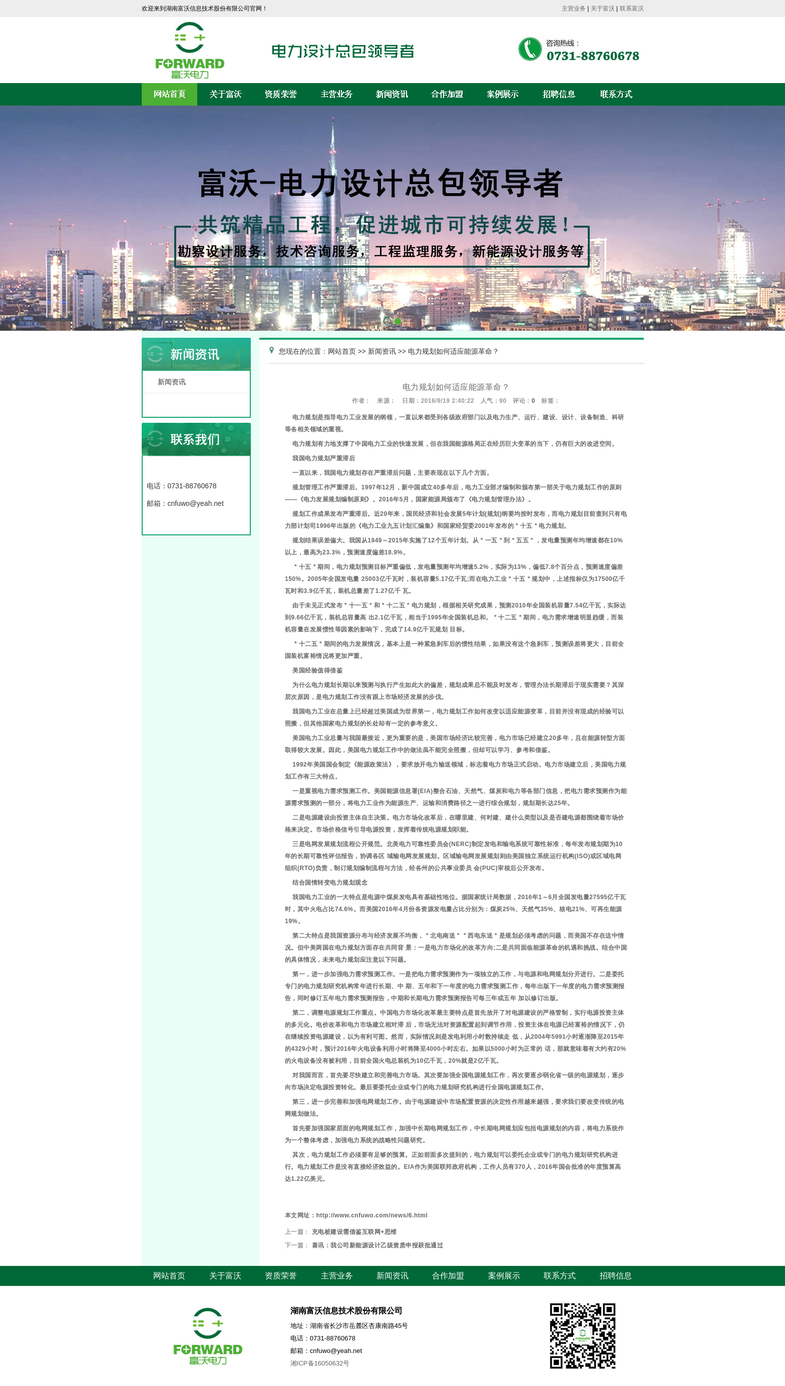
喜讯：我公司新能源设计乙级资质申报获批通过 (378, 1245)
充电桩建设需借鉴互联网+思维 (354, 1231)
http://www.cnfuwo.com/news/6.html (372, 1215)
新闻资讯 (172, 382)
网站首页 (342, 351)
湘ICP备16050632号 (320, 1363)
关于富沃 (603, 8)
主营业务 (574, 8)
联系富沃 (632, 8)
